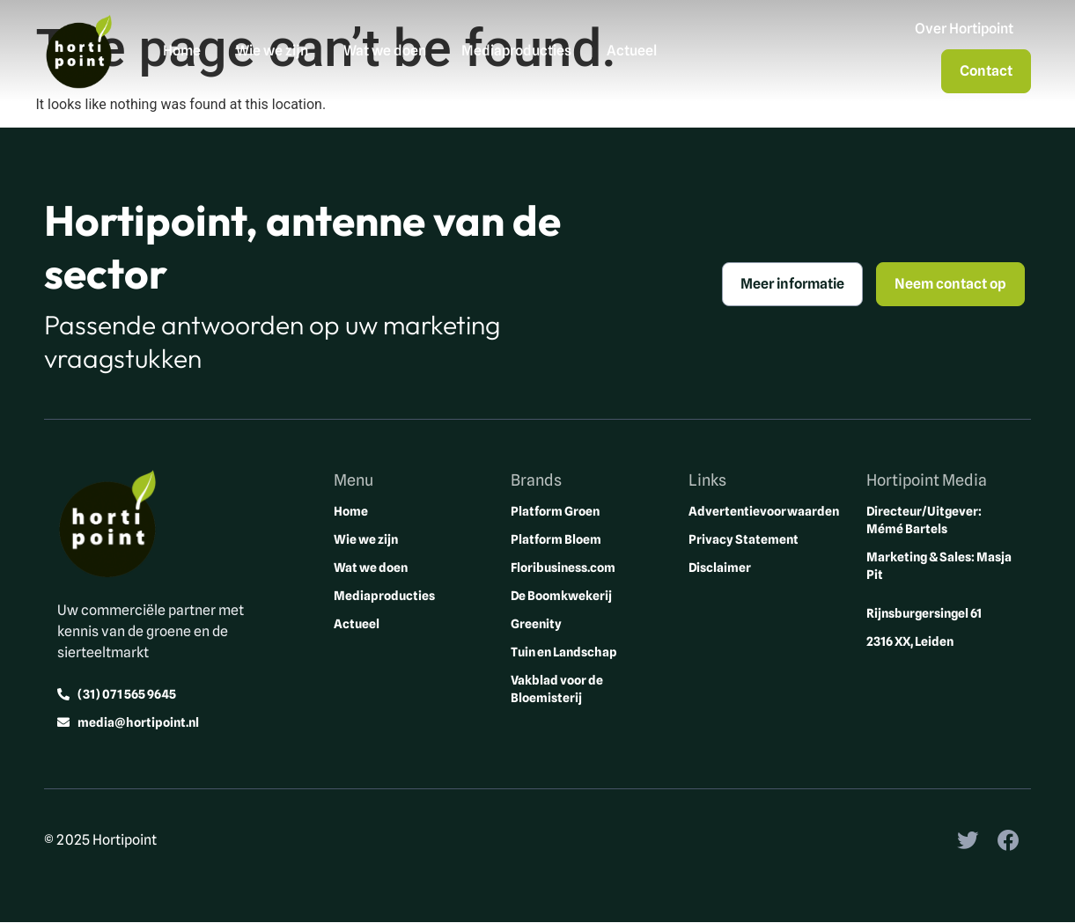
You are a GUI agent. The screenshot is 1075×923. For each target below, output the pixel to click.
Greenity (536, 624)
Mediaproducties (516, 50)
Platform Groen (555, 511)
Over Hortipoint (964, 28)
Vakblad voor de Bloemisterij (557, 689)
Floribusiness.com (563, 567)
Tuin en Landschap (564, 652)
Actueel (632, 50)
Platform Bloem (556, 539)
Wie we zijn (272, 50)
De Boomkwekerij (561, 596)
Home (182, 50)
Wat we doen (384, 50)
